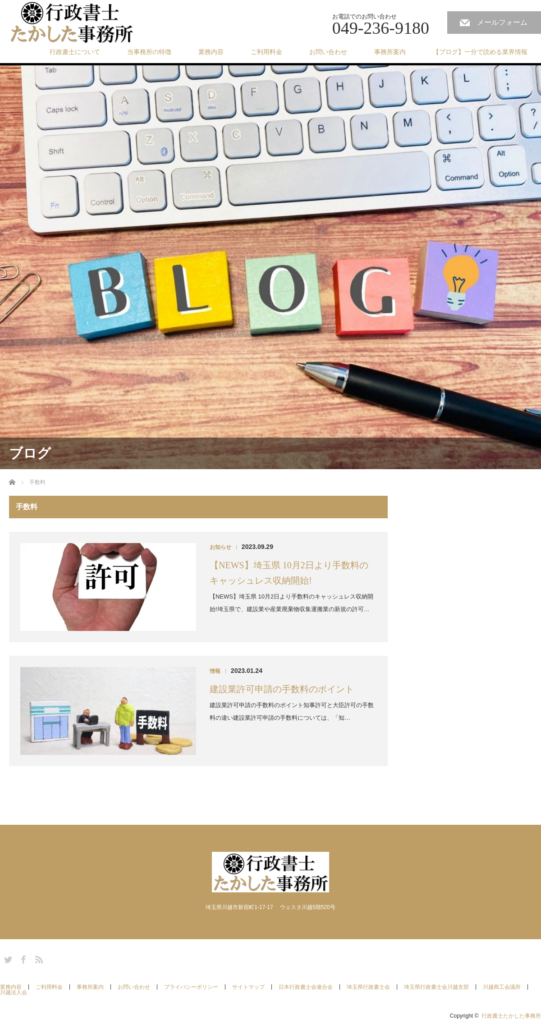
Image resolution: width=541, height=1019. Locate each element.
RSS (38, 958)
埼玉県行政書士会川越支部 (436, 987)
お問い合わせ (328, 51)
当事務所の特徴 (149, 51)
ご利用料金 (266, 51)
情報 (215, 671)
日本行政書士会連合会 (306, 987)
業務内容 (211, 51)
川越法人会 (13, 992)
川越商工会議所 (502, 987)
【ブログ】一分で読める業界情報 (480, 51)
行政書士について (75, 51)
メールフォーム (502, 22)
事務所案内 (390, 51)
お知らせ (220, 547)
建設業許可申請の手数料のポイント (282, 689)
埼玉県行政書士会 (368, 987)
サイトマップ (248, 987)
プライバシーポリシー (191, 987)
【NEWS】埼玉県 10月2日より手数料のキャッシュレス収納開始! (289, 572)
